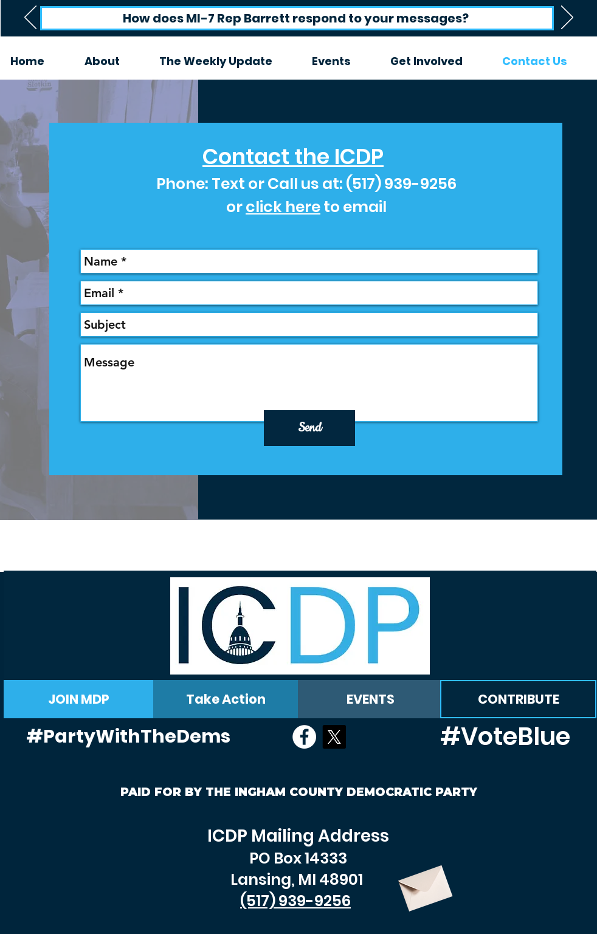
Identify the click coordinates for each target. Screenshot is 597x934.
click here (283, 207)
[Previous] (30, 18)
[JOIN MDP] (78, 699)
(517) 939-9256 (401, 183)
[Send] (309, 428)
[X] (334, 737)
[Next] (567, 18)
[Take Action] (225, 699)
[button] (342, 61)
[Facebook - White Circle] (304, 737)
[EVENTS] (370, 699)
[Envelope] (423, 884)
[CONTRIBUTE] (518, 699)
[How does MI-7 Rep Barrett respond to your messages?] (297, 18)
